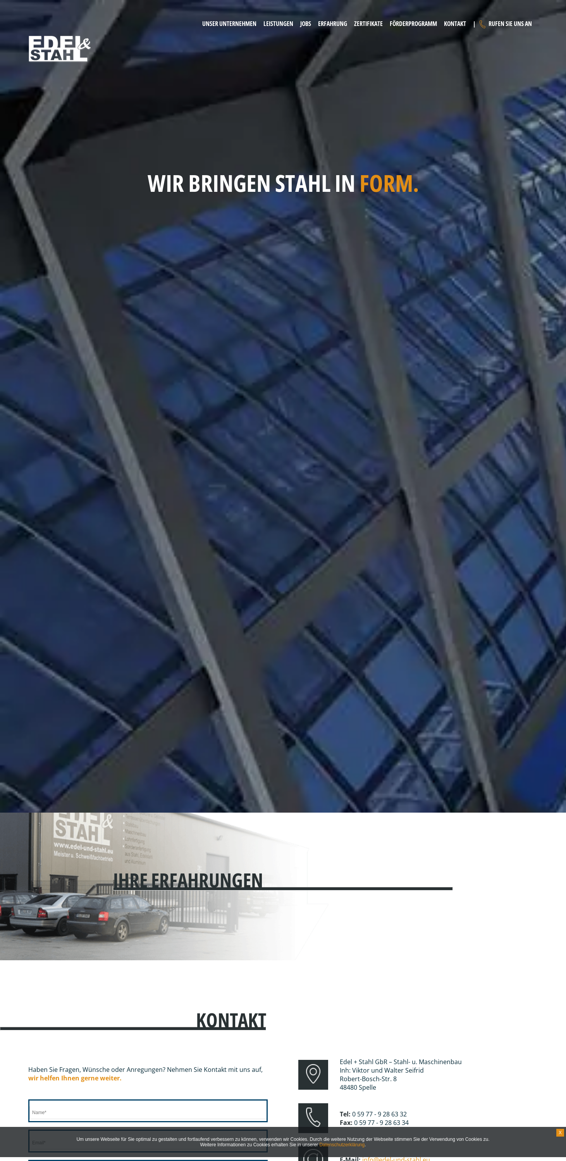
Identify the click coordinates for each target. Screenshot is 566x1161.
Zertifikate (368, 23)
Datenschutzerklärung (342, 1144)
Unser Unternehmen (229, 23)
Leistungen (278, 23)
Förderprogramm (413, 23)
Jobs (305, 23)
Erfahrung (332, 23)
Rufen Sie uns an (510, 23)
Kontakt (455, 23)
